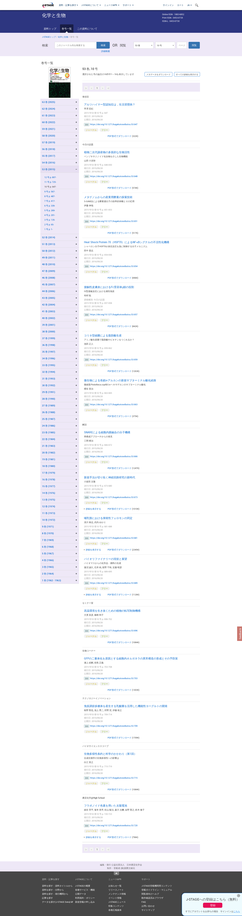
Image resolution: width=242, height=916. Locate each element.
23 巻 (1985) (48, 432)
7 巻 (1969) (48, 540)
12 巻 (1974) (48, 506)
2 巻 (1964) (48, 573)
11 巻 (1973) (48, 513)
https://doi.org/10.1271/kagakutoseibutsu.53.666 (113, 456)
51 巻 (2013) (48, 244)
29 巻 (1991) (48, 392)
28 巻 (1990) (48, 398)
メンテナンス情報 (117, 893)
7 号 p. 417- (49, 201)
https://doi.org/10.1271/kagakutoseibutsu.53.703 (113, 678)
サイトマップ (148, 909)
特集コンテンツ (116, 905)
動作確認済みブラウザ (152, 897)
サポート (128, 5)
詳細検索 (105, 51)
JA (189, 5)
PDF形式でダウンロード (119, 136)
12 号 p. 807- (50, 177)
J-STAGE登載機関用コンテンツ (157, 885)
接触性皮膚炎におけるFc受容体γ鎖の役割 (109, 287)
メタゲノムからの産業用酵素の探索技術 (108, 197)
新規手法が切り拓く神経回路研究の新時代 (109, 477)
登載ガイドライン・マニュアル (157, 889)
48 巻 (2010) (48, 264)
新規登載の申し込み (85, 901)
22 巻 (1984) (48, 439)
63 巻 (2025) (48, 102)
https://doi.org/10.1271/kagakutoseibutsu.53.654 (113, 266)
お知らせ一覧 (115, 885)
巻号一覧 (67, 28)
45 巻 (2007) (48, 284)
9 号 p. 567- (49, 191)
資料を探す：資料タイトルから (57, 885)
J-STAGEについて (91, 5)
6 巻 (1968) (48, 546)
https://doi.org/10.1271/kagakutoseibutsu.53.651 (113, 221)
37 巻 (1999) (48, 338)
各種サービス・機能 (85, 889)
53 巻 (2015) (48, 169)
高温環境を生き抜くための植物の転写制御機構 (112, 611)
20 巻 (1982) (48, 452)
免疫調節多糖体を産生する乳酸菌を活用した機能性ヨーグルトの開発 (125, 706)
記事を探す (47, 897)
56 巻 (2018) (48, 149)
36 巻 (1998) (48, 345)
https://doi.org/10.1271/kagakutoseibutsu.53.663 (113, 404)
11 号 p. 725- (50, 182)
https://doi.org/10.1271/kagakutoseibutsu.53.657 (113, 314)
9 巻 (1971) (48, 526)
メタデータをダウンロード (158, 74)
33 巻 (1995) (48, 365)
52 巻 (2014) (48, 237)
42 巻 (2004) (48, 304)
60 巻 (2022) (48, 122)
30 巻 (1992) (48, 385)
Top (116, 873)
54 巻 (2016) (48, 162)
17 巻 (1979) (48, 472)
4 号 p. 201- (49, 215)
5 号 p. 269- (49, 210)
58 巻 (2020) (48, 135)
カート (180, 5)
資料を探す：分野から (53, 889)
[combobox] (143, 45)
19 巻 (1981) (48, 459)
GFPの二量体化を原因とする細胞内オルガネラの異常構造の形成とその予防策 (131, 658)
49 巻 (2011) (48, 257)
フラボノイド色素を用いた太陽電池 (105, 805)
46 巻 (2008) (48, 277)
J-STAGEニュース (117, 901)
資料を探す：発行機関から (55, 893)
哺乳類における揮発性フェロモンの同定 (108, 518)
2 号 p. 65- (49, 224)
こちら (236, 911)
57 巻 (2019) (48, 142)
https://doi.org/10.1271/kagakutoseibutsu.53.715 (113, 777)
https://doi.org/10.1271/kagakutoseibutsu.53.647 (113, 124)
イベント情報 (115, 897)
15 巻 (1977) (48, 486)
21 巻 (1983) (48, 445)
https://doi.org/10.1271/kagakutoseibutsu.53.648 (113, 176)
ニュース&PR (111, 5)
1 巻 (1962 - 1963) (51, 580)
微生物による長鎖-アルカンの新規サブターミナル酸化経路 (120, 380)
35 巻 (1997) (48, 351)
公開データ (80, 893)
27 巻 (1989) (48, 405)
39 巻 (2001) (48, 324)
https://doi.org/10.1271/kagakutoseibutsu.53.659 (113, 359)
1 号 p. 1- (48, 229)
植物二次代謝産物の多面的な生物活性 (107, 152)
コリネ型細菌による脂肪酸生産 (103, 335)
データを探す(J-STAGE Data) (57, 901)
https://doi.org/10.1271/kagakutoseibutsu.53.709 (113, 725)
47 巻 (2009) (48, 271)
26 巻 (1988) (48, 412)
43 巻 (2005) (48, 297)
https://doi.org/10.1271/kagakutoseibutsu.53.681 (113, 537)
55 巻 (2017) (48, 155)
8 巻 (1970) (48, 533)
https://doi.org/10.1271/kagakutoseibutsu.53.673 (113, 497)
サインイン (168, 5)
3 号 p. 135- (49, 219)
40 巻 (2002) (48, 318)
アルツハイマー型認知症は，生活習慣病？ (109, 104)
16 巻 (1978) (48, 479)
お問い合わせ (148, 905)
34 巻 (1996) (48, 358)
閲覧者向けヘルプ (150, 893)
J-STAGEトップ (49, 36)
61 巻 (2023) (48, 115)
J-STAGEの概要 (82, 885)
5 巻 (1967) (48, 553)
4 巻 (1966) (48, 560)
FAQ (144, 901)
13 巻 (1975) (48, 499)
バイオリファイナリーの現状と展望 (105, 559)
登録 (212, 905)
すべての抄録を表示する (187, 74)
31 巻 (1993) (48, 378)
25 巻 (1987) (48, 419)
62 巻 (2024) (48, 108)
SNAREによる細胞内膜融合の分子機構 (107, 432)
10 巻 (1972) (48, 519)
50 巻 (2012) (48, 250)
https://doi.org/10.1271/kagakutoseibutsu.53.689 (113, 582)
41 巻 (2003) (48, 311)
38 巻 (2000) (48, 331)
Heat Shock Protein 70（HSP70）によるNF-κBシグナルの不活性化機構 (126, 242)
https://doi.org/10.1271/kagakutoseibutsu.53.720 (113, 825)
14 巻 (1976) (48, 492)
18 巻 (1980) (48, 466)
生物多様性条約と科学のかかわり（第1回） (110, 754)
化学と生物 (63, 36)
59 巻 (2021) (48, 128)
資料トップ (50, 28)
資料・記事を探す (68, 5)
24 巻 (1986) (48, 425)
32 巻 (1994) (48, 371)
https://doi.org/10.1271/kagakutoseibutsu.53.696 (113, 630)
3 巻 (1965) (48, 566)
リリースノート (116, 889)
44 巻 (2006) (48, 291)
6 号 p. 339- (49, 205)
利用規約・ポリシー (85, 897)
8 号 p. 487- (49, 196)
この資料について (87, 28)
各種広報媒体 (115, 909)
